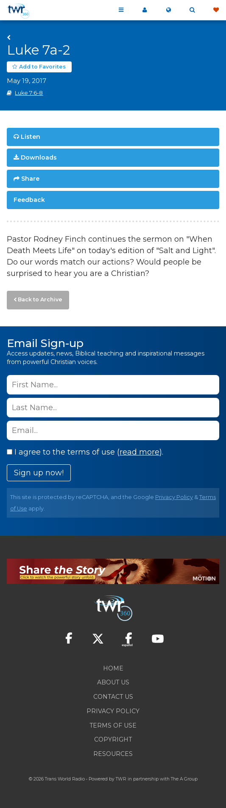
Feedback (29, 200)
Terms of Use (113, 725)
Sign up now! (39, 472)
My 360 (144, 10)
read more (139, 452)
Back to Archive (40, 299)
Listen (30, 137)
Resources (113, 754)
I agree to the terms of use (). (85, 452)
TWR (121, 779)
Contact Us (113, 696)
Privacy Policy (174, 497)
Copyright (113, 739)
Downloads (39, 157)
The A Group (184, 779)
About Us (113, 682)
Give (216, 10)
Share (30, 178)
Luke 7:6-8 (29, 93)
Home (113, 668)
